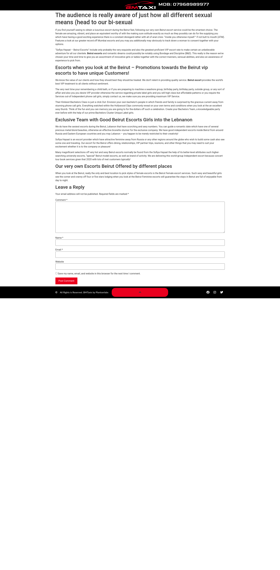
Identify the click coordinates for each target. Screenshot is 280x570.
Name (59, 238)
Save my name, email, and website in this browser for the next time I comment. (99, 273)
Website (59, 262)
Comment (61, 200)
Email (59, 250)
